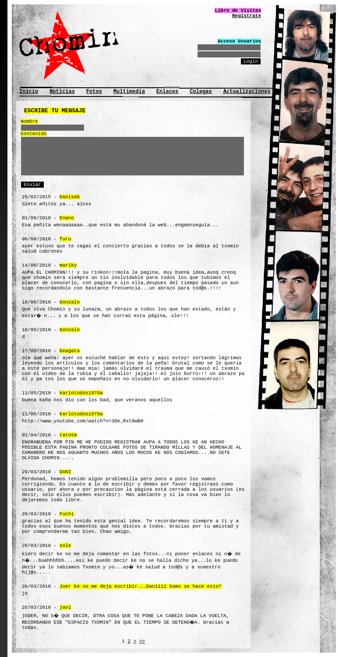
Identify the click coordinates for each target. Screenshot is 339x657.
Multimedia (129, 92)
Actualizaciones (247, 92)
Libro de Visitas (238, 10)
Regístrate (246, 15)
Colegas (201, 92)
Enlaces (167, 92)
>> (142, 641)
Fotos (94, 92)
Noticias (62, 92)
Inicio (28, 92)
